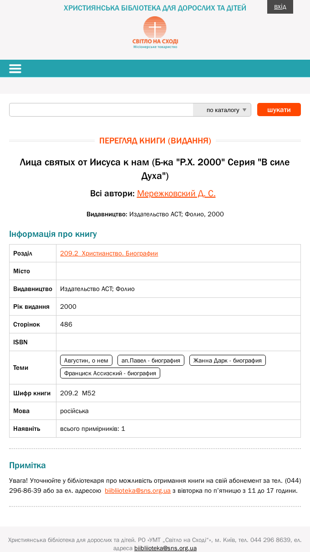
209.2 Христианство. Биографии (109, 253)
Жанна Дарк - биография (227, 360)
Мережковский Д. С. (176, 193)
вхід (280, 6)
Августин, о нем (86, 360)
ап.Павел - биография (151, 360)
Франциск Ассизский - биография (110, 373)
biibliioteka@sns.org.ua (138, 490)
